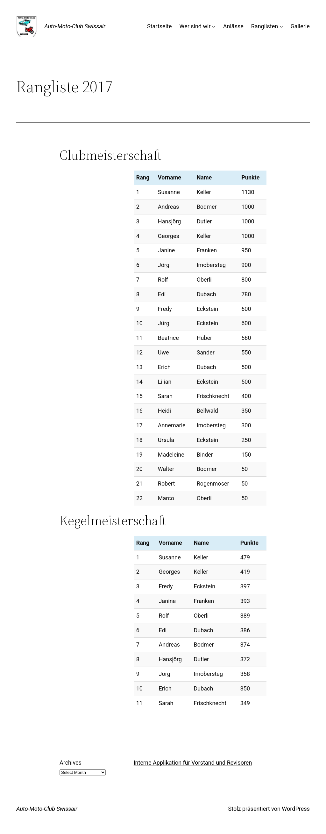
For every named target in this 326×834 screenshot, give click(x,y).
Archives (71, 762)
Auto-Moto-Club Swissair (74, 26)
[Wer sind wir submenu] (214, 26)
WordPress (295, 808)
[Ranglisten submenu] (281, 26)
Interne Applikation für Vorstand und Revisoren (193, 762)
